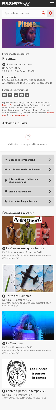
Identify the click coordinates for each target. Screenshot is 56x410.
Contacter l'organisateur (20, 201)
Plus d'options (50, 13)
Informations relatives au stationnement (21, 180)
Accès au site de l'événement (23, 169)
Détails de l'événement (19, 159)
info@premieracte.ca (18, 115)
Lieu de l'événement (17, 191)
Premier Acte (8, 105)
